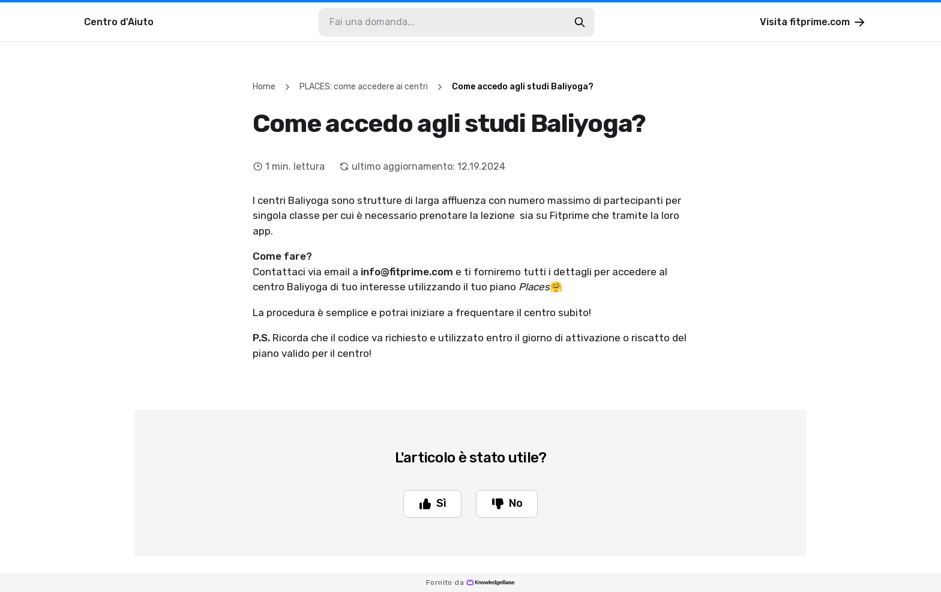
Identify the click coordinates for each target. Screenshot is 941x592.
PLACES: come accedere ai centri (363, 87)
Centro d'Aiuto (119, 22)
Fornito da (470, 582)
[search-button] (580, 22)
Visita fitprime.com (813, 22)
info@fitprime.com (407, 272)
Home (264, 87)
